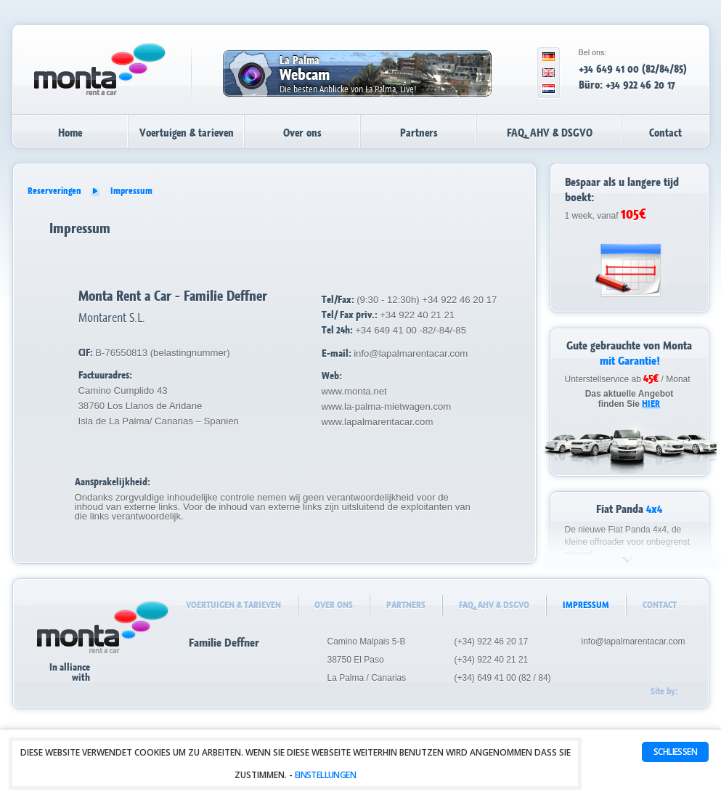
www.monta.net (354, 391)
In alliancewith (84, 670)
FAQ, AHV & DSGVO (549, 132)
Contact (665, 132)
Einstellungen (325, 775)
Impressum (131, 191)
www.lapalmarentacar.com (377, 421)
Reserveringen (54, 191)
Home (70, 132)
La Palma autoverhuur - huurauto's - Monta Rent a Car (100, 69)
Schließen (675, 751)
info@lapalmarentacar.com (411, 353)
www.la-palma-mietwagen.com (387, 406)
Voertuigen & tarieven (186, 132)
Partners (419, 132)
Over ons (302, 132)
